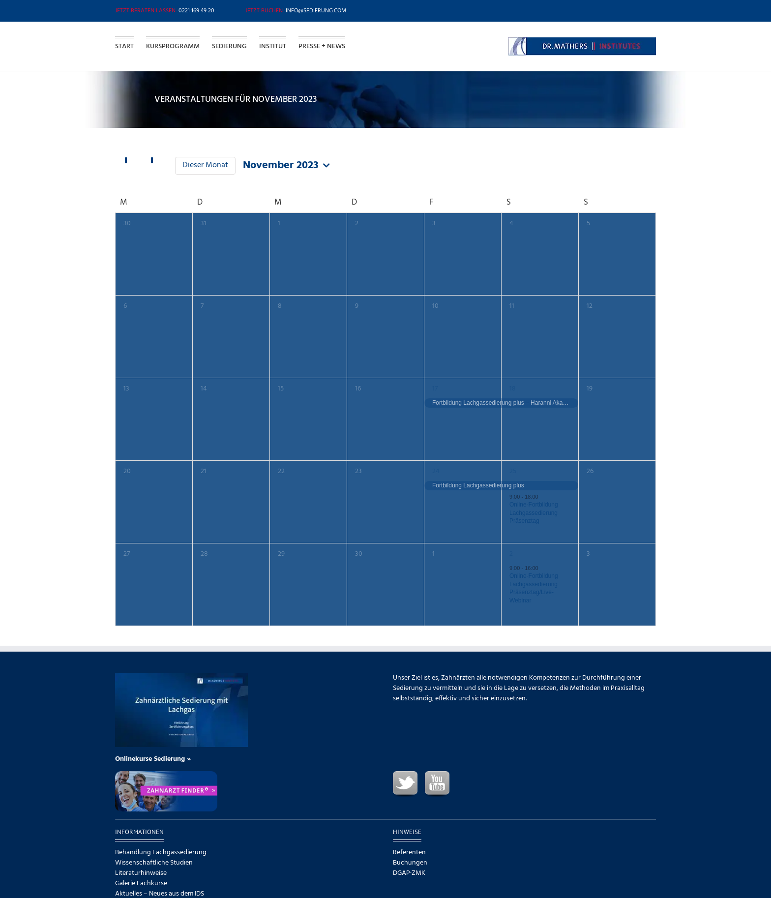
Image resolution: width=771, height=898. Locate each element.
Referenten (409, 852)
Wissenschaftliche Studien (154, 863)
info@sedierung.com (316, 11)
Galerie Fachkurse (141, 883)
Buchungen (410, 863)
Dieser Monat (205, 165)
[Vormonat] (133, 161)
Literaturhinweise (141, 873)
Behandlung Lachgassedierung (161, 852)
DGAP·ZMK (409, 873)
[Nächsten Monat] (159, 161)
